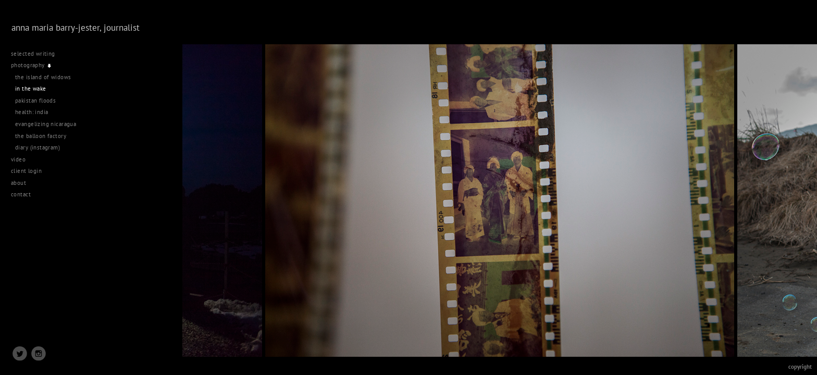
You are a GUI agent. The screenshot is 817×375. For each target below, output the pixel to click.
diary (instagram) (37, 147)
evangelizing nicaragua (45, 124)
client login (26, 170)
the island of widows (43, 77)
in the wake (30, 88)
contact (21, 194)
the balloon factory (40, 136)
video (22, 159)
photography (31, 65)
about (18, 182)
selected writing (33, 53)
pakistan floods (35, 100)
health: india (31, 112)
